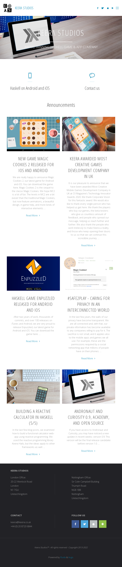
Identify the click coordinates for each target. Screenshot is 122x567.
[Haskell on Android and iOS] (30, 77)
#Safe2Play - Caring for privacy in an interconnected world (89, 304)
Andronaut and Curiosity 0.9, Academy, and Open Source (89, 417)
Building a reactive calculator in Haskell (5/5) (33, 417)
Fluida (63, 557)
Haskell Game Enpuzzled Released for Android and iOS (33, 304)
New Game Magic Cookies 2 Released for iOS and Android (33, 164)
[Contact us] (92, 77)
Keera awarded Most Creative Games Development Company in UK (88, 167)
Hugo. (71, 557)
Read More (33, 215)
